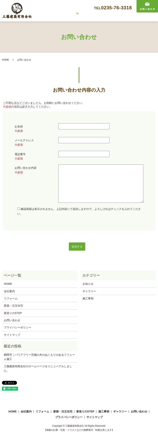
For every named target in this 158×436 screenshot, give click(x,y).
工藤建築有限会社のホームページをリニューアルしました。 (38, 368)
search (152, 18)
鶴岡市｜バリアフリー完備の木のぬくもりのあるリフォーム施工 (39, 357)
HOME (39, 18)
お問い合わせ (12, 320)
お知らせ (88, 283)
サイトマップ (12, 334)
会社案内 (51, 18)
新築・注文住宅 (85, 18)
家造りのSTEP (107, 18)
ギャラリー (139, 18)
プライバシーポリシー (17, 327)
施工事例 (124, 18)
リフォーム (66, 18)
